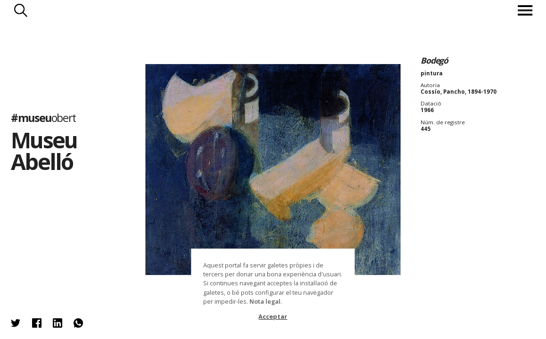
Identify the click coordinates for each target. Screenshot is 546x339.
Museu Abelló (44, 151)
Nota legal (265, 301)
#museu (43, 117)
